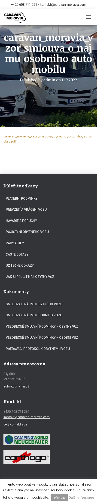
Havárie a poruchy (21, 221)
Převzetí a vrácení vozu (26, 209)
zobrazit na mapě (16, 386)
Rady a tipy (15, 243)
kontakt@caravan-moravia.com (63, 4)
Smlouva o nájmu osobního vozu (34, 315)
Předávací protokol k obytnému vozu (38, 349)
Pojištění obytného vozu (27, 232)
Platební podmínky (21, 198)
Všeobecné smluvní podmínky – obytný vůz (42, 326)
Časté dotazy (17, 254)
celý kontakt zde (15, 424)
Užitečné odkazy (20, 265)
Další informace (81, 497)
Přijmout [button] (59, 497)
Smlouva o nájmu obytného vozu (34, 304)
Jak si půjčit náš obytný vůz (30, 277)
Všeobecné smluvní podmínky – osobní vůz (42, 337)
